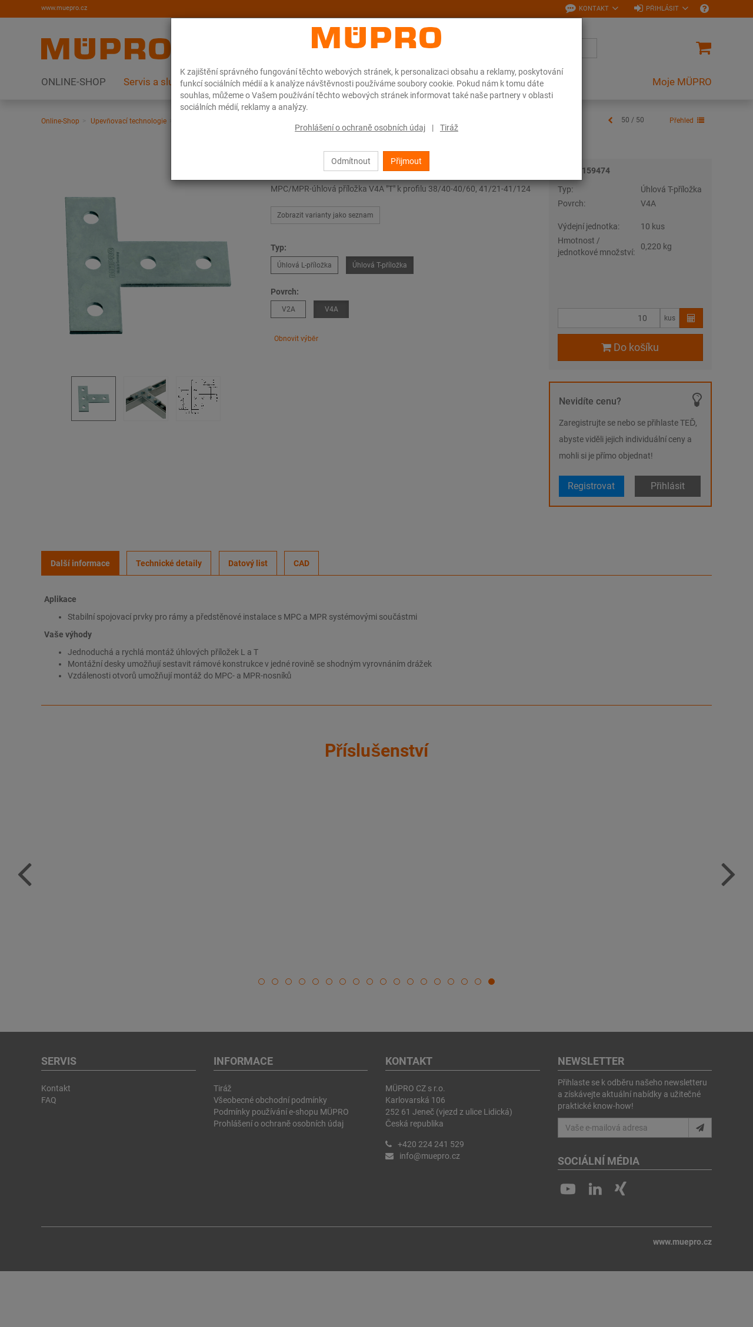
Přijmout (406, 161)
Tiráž (449, 127)
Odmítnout (351, 161)
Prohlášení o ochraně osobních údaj (360, 127)
